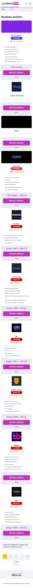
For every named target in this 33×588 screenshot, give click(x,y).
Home (3, 9)
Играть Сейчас (16, 73)
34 (27, 556)
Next (16, 561)
